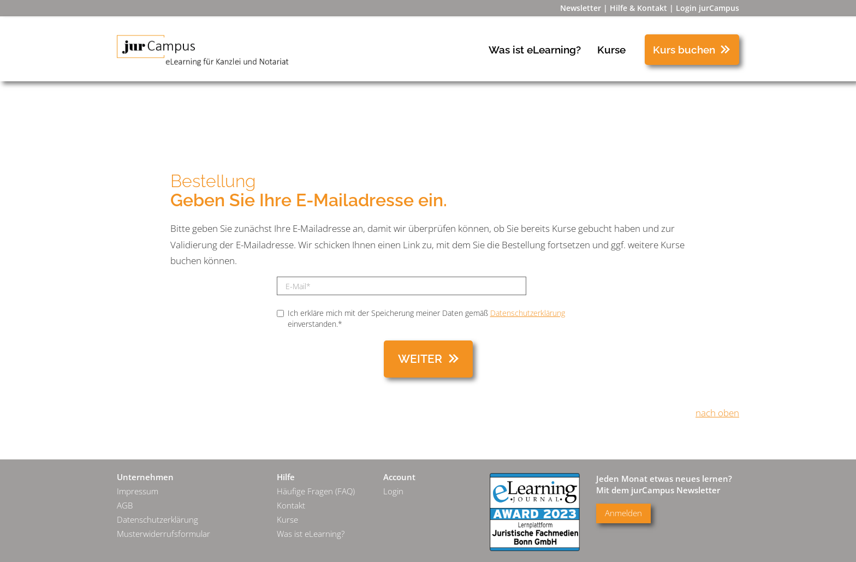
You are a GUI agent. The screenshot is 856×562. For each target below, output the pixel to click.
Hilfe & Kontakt (638, 8)
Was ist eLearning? (535, 50)
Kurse (611, 50)
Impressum (137, 491)
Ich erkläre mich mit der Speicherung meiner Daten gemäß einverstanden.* (421, 318)
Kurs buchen (684, 50)
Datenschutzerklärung (527, 313)
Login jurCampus (707, 8)
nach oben (717, 412)
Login (393, 491)
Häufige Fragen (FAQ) (316, 491)
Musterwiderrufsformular (163, 534)
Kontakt (291, 505)
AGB (125, 505)
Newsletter (580, 8)
